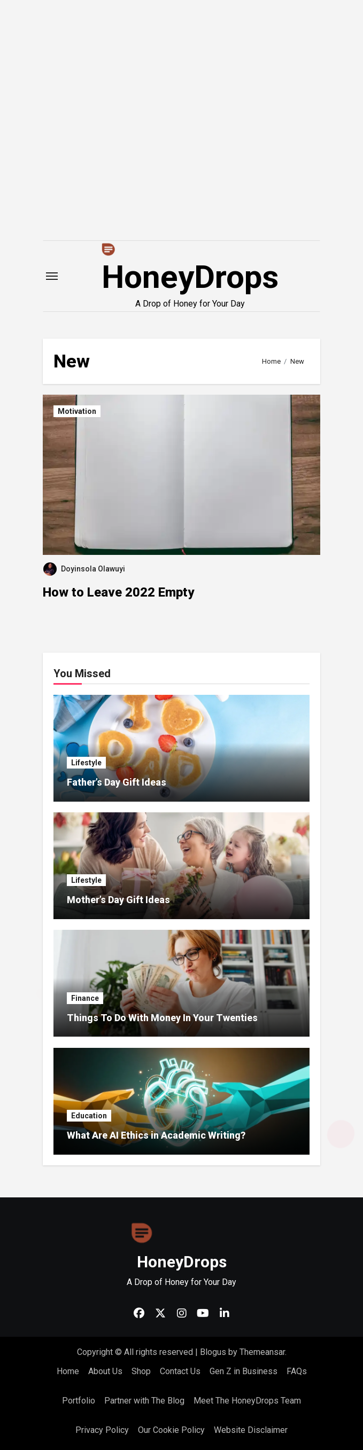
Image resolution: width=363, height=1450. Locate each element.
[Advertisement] (183, 160)
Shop (141, 1371)
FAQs (297, 1371)
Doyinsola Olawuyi (84, 569)
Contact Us (180, 1371)
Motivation (77, 411)
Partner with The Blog (144, 1401)
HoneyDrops (190, 277)
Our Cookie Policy (171, 1430)
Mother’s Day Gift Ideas (118, 899)
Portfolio (78, 1401)
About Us (105, 1371)
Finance (85, 998)
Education (89, 1115)
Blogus (213, 1352)
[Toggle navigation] (51, 276)
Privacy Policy (102, 1430)
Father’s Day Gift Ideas (116, 782)
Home (68, 1371)
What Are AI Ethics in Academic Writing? (156, 1135)
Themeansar (262, 1352)
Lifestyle (86, 762)
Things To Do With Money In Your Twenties (162, 1017)
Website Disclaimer (251, 1430)
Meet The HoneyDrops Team (247, 1401)
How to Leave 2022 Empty (118, 592)
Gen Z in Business (243, 1371)
